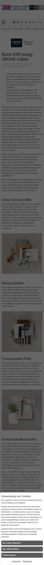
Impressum (16, 561)
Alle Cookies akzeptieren (11, 543)
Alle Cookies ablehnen (10, 549)
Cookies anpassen (9, 555)
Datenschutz (27, 561)
